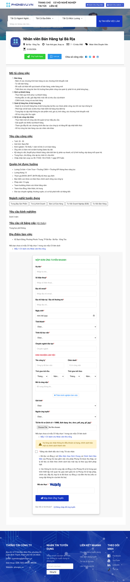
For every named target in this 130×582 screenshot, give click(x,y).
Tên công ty (40, 360)
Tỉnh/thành (40, 322)
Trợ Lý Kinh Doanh (38, 204)
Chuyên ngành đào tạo (44, 344)
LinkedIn (114, 565)
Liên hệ (53, 6)
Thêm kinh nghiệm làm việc (66, 395)
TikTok (113, 569)
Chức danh (72, 360)
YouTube (114, 560)
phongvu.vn (19, 567)
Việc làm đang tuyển (88, 557)
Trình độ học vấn (42, 333)
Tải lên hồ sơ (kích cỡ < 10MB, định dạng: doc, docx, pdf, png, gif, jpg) (63, 423)
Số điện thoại (41, 278)
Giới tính (39, 401)
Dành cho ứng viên (95, 5)
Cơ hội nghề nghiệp (64, 2)
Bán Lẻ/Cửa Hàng (56, 204)
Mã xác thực (42, 484)
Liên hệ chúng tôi (87, 566)
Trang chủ (44, 2)
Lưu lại (54, 56)
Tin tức (42, 6)
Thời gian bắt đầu (43, 371)
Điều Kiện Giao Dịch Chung (69, 456)
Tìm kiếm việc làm (109, 21)
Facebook (114, 556)
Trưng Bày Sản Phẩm (19, 204)
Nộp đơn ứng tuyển (52, 498)
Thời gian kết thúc (75, 371)
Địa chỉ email (41, 289)
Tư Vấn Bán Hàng (100, 204)
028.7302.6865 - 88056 (26, 563)
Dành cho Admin (114, 5)
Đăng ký (53, 572)
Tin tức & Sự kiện (87, 561)
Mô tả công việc (42, 382)
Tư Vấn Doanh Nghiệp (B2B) (78, 204)
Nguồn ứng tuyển (42, 412)
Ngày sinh (39, 311)
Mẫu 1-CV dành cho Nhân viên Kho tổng (30, 249)
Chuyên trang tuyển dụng (90, 552)
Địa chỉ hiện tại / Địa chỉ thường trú (49, 300)
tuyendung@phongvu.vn (22, 558)
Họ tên (38, 267)
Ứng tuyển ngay (35, 56)
